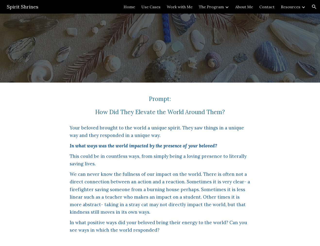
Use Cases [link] (150, 6)
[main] (160, 164)
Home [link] (129, 6)
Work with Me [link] (180, 6)
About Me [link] (244, 6)
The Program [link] (211, 6)
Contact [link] (267, 6)
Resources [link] (290, 6)
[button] (314, 7)
